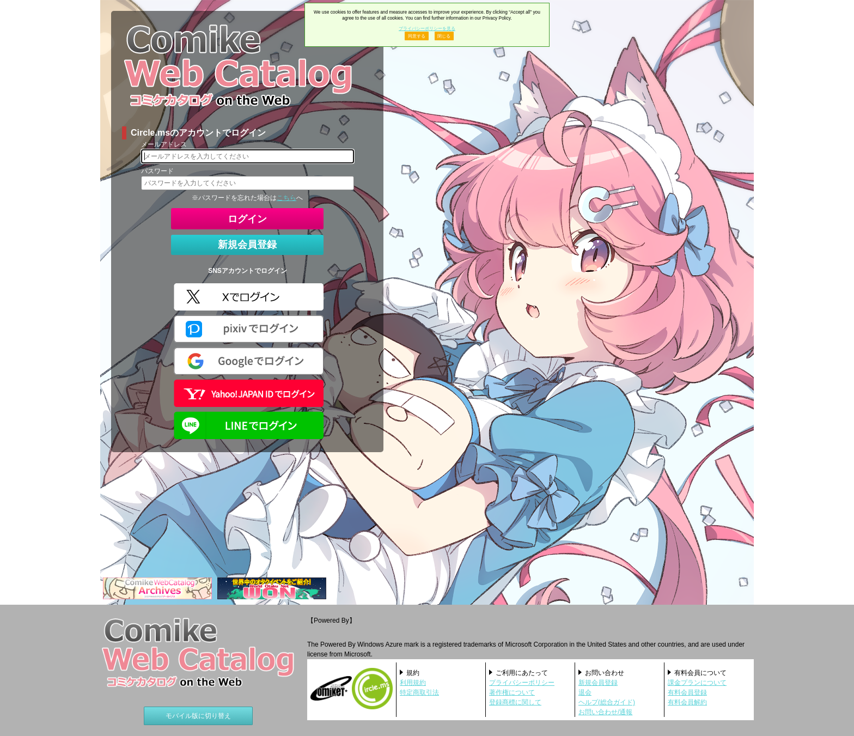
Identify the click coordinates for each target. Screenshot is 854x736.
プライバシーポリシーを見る (427, 28)
